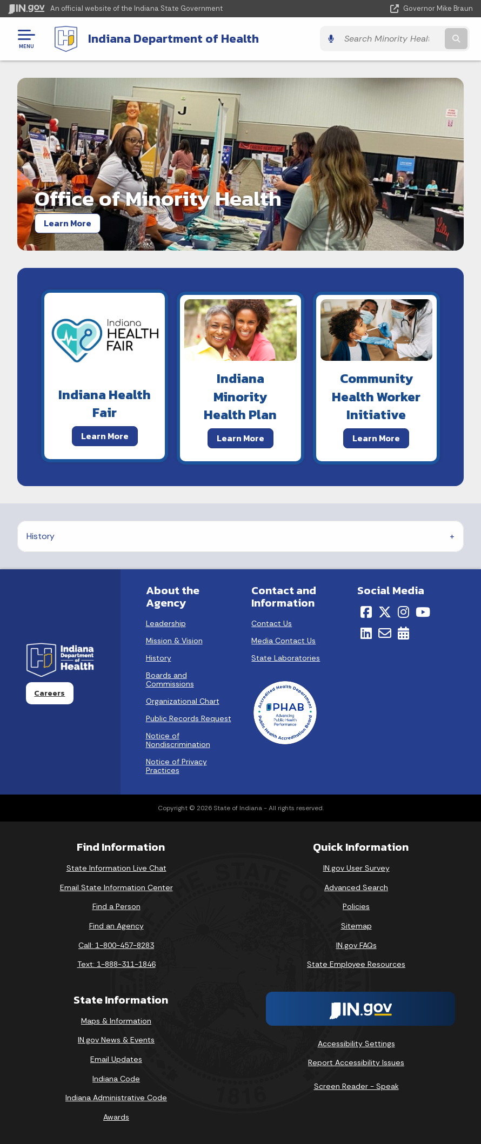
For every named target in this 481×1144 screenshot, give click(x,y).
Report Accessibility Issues (356, 1062)
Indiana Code (116, 1078)
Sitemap (356, 925)
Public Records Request (188, 718)
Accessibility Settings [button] (356, 1043)
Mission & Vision (174, 640)
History (40, 535)
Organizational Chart (182, 701)
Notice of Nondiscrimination (178, 740)
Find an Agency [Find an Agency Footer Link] (116, 925)
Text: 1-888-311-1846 (116, 963)
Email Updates (116, 1059)
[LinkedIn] (366, 632)
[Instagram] (403, 611)
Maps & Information (116, 1020)
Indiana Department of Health (170, 38)
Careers (49, 692)
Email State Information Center (116, 887)
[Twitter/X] (384, 611)
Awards (116, 1116)
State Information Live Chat (116, 867)
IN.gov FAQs (356, 945)
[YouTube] (423, 611)
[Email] (384, 632)
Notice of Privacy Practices (176, 766)
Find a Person (116, 906)
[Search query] (403, 38)
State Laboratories (285, 658)
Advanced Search (356, 887)
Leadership (166, 623)
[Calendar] (403, 632)
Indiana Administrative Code (116, 1097)
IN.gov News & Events (116, 1040)
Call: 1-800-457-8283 (116, 945)
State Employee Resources (356, 963)
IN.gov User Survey (356, 867)
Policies (356, 906)
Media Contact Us (283, 640)
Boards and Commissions (170, 679)
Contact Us (271, 623)
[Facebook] (366, 611)
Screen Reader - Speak (356, 1086)
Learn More (67, 222)
